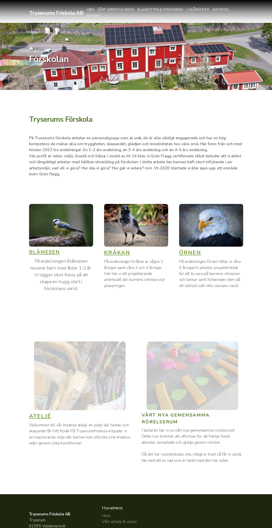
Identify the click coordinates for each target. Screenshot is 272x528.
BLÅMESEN (44, 252)
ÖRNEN (190, 252)
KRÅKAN (117, 252)
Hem (39, 48)
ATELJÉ (40, 416)
